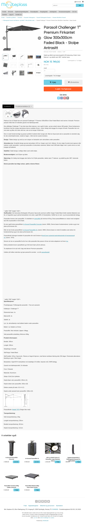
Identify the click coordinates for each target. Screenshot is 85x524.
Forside (4, 11)
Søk (80, 5)
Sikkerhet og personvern (47, 505)
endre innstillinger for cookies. (47, 517)
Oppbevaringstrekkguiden (21, 11)
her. (67, 241)
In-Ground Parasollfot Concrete (32, 224)
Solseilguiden (53, 11)
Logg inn (11, 14)
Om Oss (74, 11)
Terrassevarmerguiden (64, 11)
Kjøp (53, 82)
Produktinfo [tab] (7, 106)
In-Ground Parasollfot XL (30, 230)
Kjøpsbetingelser (33, 505)
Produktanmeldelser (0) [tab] (23, 106)
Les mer (36, 517)
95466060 (55, 509)
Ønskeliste (73, 82)
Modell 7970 (15, 409)
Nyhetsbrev (59, 505)
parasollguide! (45, 252)
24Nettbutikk (45, 520)
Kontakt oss (19, 14)
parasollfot (37, 218)
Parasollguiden (34, 11)
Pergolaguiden (44, 11)
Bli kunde (10, 11)
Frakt (25, 505)
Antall (45, 68)
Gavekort (4, 14)
